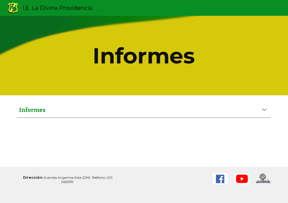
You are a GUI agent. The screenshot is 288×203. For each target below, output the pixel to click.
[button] (264, 110)
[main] (144, 55)
